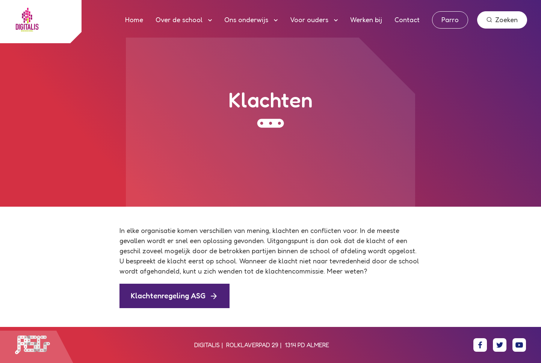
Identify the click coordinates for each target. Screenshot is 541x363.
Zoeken (502, 19)
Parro (450, 19)
